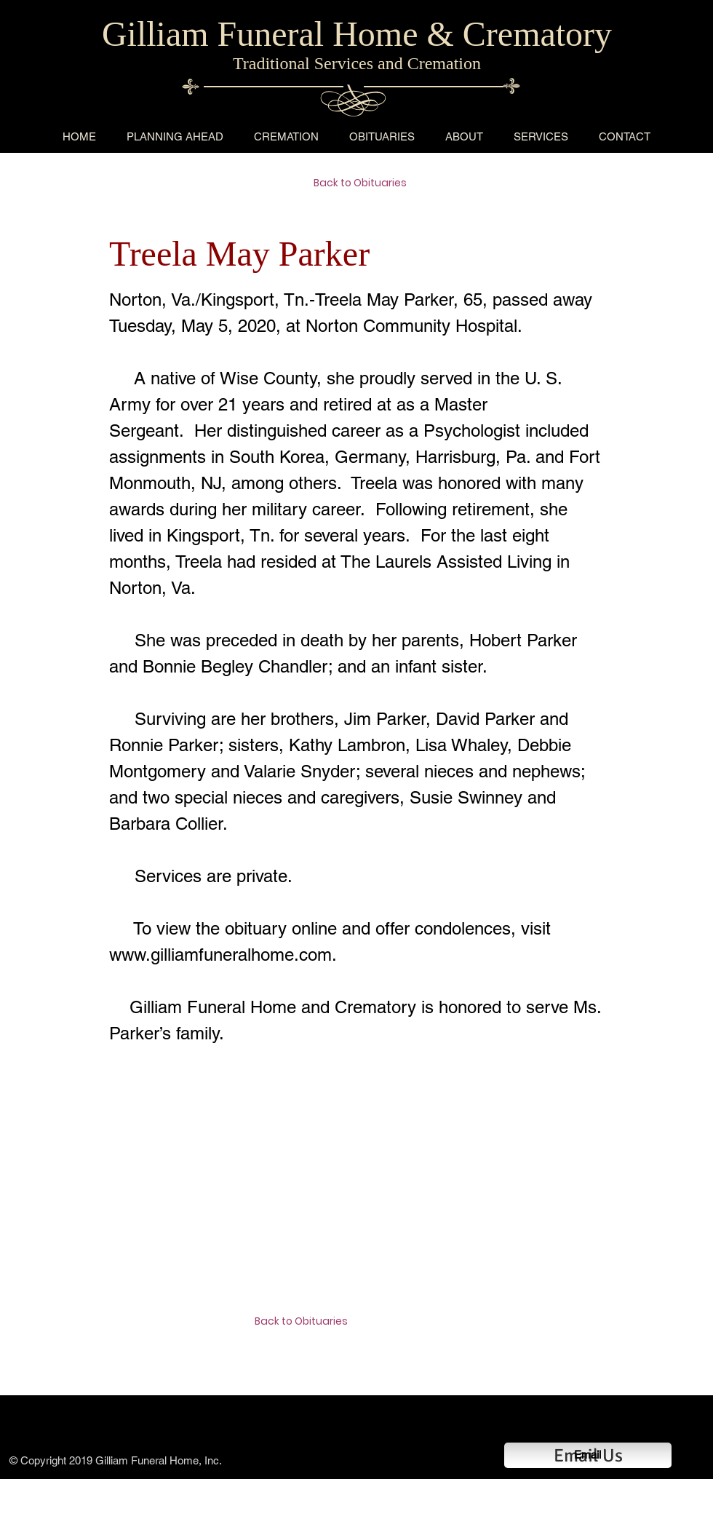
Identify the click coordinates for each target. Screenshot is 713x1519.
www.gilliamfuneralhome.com (220, 954)
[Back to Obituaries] (365, 183)
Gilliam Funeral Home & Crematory (357, 34)
